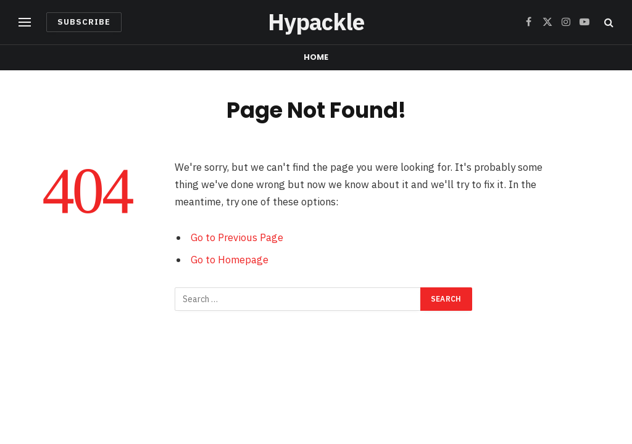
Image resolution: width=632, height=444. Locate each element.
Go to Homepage (229, 259)
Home (316, 57)
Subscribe (83, 22)
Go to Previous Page (237, 237)
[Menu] (25, 22)
